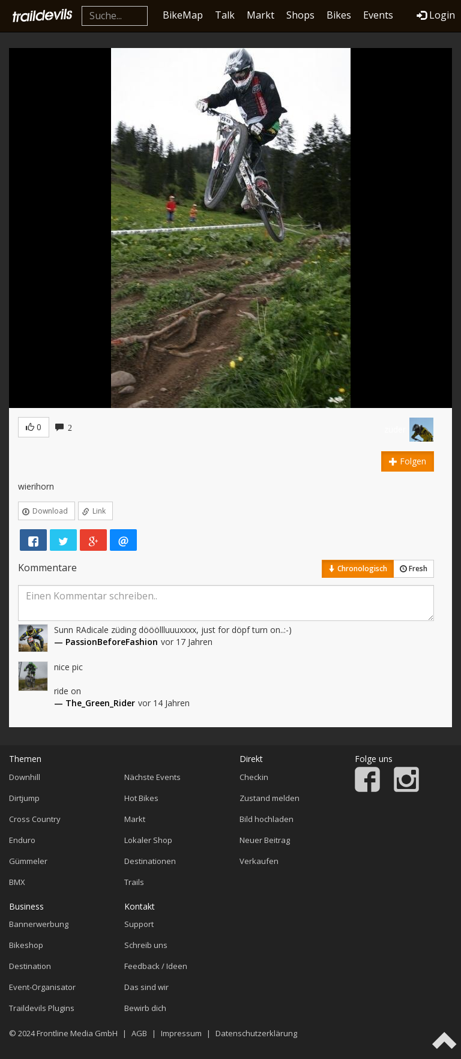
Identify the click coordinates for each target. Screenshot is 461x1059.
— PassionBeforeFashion (106, 641)
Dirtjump (24, 798)
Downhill (24, 777)
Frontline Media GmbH (77, 1033)
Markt (260, 15)
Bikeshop (26, 945)
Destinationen (150, 861)
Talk (225, 15)
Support (139, 924)
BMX (17, 882)
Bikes (339, 15)
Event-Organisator (42, 987)
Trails (134, 882)
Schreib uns (145, 945)
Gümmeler (28, 861)
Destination (30, 966)
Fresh (413, 568)
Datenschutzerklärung (256, 1033)
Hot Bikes (141, 798)
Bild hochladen (267, 819)
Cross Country (35, 819)
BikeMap (183, 15)
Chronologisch (357, 568)
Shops (300, 15)
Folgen (407, 461)
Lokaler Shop (148, 840)
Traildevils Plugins (41, 1008)
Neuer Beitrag (265, 840)
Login (436, 15)
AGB (139, 1033)
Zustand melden (270, 798)
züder (395, 429)
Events (378, 15)
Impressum (181, 1033)
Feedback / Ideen (155, 966)
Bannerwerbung (38, 924)
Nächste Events (152, 777)
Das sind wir (146, 987)
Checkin (254, 777)
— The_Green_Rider (94, 703)
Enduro (22, 840)
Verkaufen (259, 861)
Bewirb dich (145, 1008)
